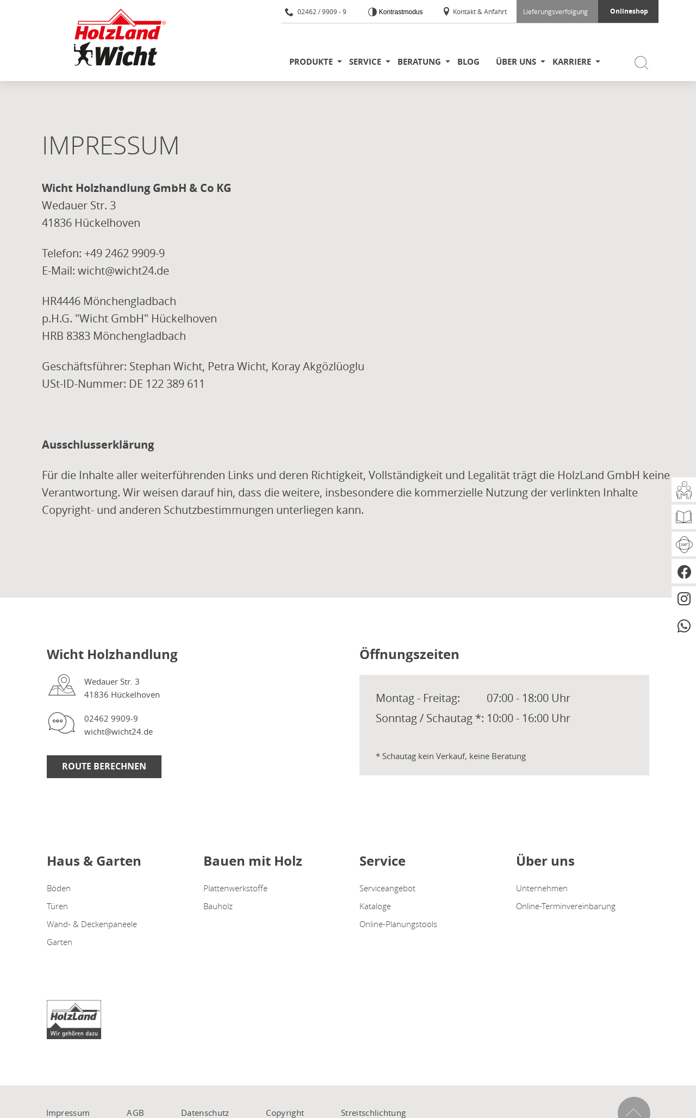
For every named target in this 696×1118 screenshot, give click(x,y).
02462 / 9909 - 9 (315, 11)
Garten (59, 941)
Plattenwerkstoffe (235, 888)
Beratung (419, 61)
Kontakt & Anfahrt (474, 11)
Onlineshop (629, 11)
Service (365, 61)
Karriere (571, 61)
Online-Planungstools (398, 923)
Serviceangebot (387, 888)
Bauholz (218, 905)
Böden (59, 888)
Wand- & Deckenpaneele (92, 923)
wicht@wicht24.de (118, 731)
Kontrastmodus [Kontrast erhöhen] (399, 12)
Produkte (311, 61)
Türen (57, 905)
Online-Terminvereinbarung (566, 905)
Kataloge (375, 905)
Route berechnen (104, 766)
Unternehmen (542, 888)
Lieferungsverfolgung (555, 11)
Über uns (516, 61)
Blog (468, 61)
